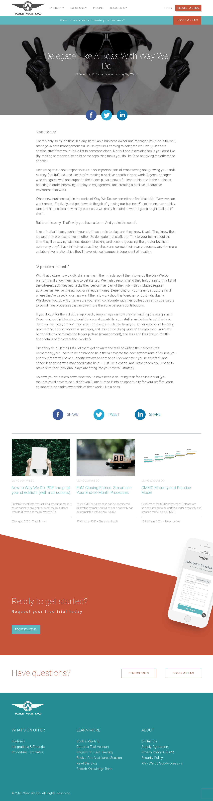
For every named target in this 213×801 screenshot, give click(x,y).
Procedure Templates (27, 752)
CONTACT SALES (139, 673)
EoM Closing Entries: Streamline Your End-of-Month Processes (104, 490)
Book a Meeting (88, 741)
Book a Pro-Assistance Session (99, 758)
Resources (117, 7)
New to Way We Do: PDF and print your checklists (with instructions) (41, 490)
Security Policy (152, 758)
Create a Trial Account (93, 747)
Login (168, 7)
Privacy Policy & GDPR (157, 752)
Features (18, 741)
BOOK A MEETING (187, 20)
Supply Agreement (155, 747)
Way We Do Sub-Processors (162, 763)
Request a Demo (188, 7)
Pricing (98, 7)
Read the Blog (87, 763)
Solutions (77, 7)
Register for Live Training (95, 752)
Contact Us (149, 741)
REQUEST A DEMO (26, 629)
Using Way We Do (127, 74)
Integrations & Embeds (28, 747)
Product (56, 7)
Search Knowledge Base (94, 769)
